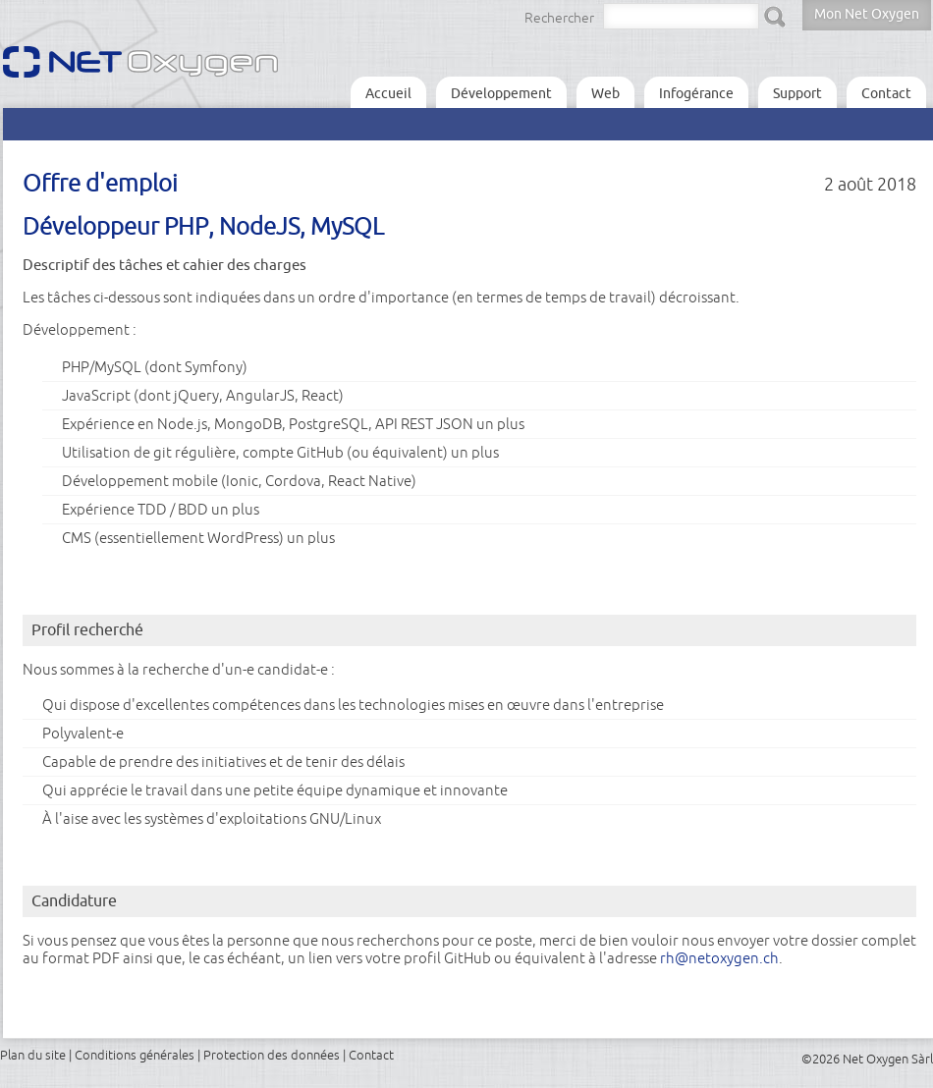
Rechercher (559, 18)
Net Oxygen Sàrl (888, 1058)
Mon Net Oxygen (866, 14)
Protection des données (271, 1054)
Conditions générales (134, 1054)
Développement (501, 93)
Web (605, 93)
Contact (886, 93)
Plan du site (33, 1054)
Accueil (388, 93)
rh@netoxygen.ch (719, 958)
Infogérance (696, 93)
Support (797, 93)
